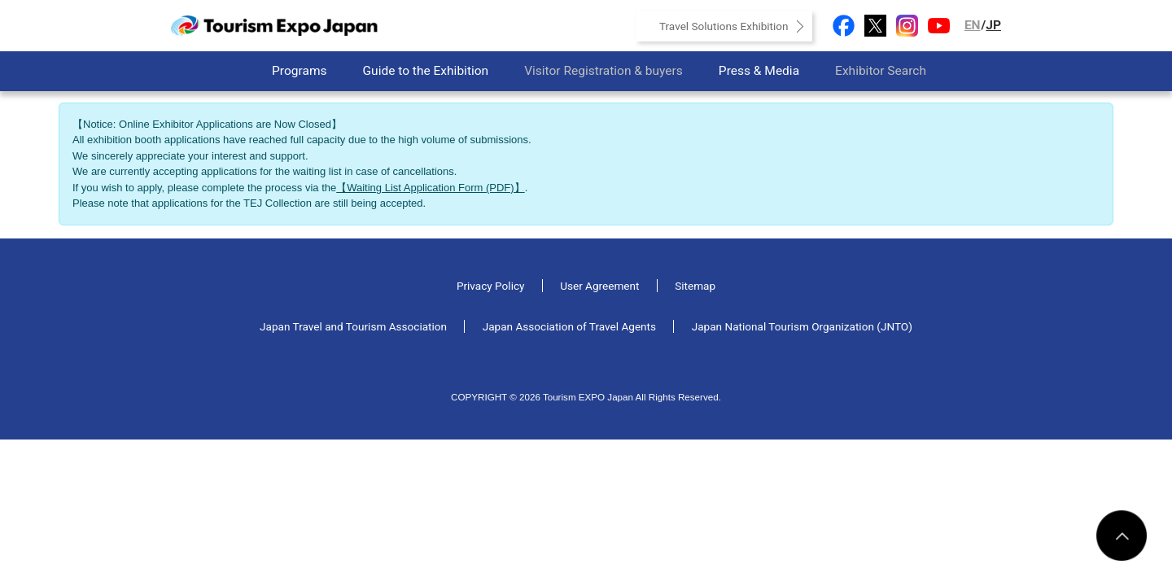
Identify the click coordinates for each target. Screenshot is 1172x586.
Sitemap (695, 285)
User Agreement (599, 285)
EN (972, 25)
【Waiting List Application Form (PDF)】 (430, 187)
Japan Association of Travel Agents (569, 326)
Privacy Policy (491, 285)
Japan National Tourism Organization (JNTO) (802, 326)
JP (993, 25)
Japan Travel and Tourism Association (353, 326)
